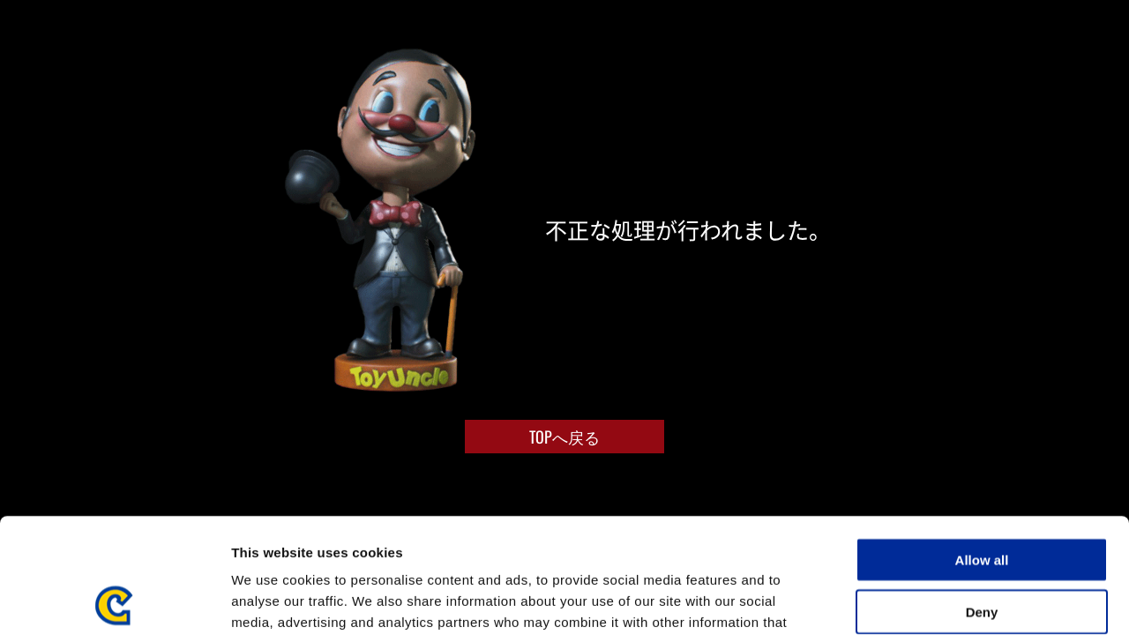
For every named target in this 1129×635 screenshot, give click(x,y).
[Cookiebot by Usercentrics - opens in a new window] (114, 600)
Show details (926, 600)
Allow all (982, 444)
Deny (982, 496)
